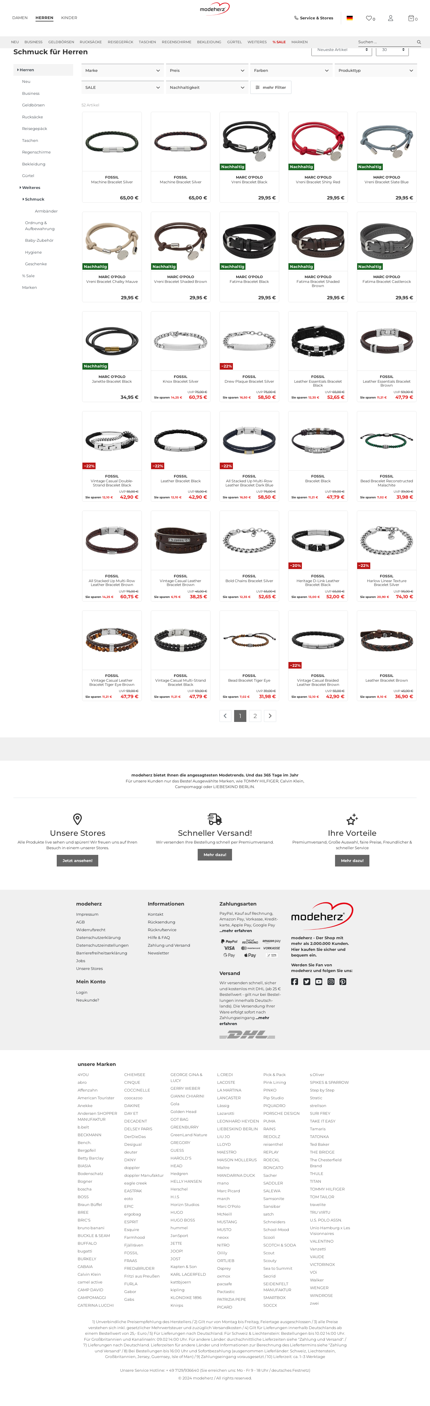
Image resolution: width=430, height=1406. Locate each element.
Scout (268, 1274)
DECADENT (135, 1142)
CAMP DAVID (90, 1310)
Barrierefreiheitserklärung (101, 973)
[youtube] (321, 1003)
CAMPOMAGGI (92, 1318)
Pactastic (226, 1312)
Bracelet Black (318, 499)
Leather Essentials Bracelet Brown (387, 401)
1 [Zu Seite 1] (240, 736)
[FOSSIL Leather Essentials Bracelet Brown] (386, 362)
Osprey (224, 1289)
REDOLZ (271, 1157)
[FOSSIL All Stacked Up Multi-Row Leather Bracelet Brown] (112, 561)
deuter (130, 1173)
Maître (223, 1188)
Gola (175, 1124)
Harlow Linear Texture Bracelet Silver (386, 600)
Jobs (80, 981)
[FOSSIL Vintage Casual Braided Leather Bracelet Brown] (318, 661)
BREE (83, 1233)
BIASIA (84, 1186)
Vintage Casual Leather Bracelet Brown (180, 600)
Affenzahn (88, 1111)
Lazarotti (225, 1134)
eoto (128, 1219)
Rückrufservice (162, 950)
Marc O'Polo (228, 1227)
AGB (80, 942)
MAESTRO (226, 1173)
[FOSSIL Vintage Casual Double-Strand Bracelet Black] (112, 461)
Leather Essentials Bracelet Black (318, 401)
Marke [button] (92, 91)
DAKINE (132, 1126)
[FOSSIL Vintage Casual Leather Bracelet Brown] (180, 561)
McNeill (224, 1235)
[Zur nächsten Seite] (270, 737)
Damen (20, 17)
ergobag (132, 1235)
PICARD (224, 1328)
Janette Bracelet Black (112, 399)
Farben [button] (262, 91)
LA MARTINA (229, 1111)
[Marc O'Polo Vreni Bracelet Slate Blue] (386, 162)
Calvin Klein (89, 1295)
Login (81, 1013)
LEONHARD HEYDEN (238, 1142)
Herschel (179, 1209)
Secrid (269, 1297)
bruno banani (91, 1248)
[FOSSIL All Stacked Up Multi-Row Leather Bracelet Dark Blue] (249, 461)
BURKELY (87, 1279)
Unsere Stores (89, 989)
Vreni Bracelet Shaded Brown (180, 299)
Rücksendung (161, 942)
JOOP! (177, 1271)
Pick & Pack (274, 1095)
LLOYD (224, 1165)
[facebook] (297, 1003)
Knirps (177, 1326)
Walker (317, 1301)
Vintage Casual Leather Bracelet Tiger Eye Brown (111, 700)
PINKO (270, 1111)
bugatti (85, 1271)
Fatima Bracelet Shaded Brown (318, 301)
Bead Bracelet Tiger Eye (249, 698)
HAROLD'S (181, 1178)
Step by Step (322, 1111)
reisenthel (273, 1165)
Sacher (270, 1196)
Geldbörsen (61, 42)
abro (82, 1103)
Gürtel (234, 42)
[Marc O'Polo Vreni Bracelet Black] (249, 162)
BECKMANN (90, 1155)
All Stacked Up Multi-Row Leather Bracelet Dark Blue (249, 501)
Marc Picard (228, 1212)
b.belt (83, 1147)
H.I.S (175, 1217)
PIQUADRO (274, 1126)
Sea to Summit (277, 1289)
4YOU (83, 1095)
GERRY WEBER (185, 1109)
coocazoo (133, 1119)
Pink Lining (274, 1103)
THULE (316, 1194)
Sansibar (271, 1227)
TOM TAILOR (322, 1217)
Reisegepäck (120, 42)
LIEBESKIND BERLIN (237, 1150)
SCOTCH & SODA (279, 1266)
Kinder (69, 17)
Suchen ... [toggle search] (389, 42)
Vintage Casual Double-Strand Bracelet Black (112, 501)
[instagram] (334, 1003)
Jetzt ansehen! (78, 881)
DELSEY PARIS (138, 1150)
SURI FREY (320, 1134)
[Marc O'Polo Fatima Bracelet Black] (249, 262)
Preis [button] (175, 91)
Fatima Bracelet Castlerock (387, 299)
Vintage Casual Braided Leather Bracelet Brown (318, 700)
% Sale (279, 42)
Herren (44, 17)
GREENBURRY (185, 1147)
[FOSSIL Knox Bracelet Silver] (180, 362)
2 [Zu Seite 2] (255, 736)
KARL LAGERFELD (188, 1295)
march (223, 1219)
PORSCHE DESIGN (281, 1134)
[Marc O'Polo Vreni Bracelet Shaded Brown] (180, 262)
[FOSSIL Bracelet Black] (318, 461)
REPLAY (271, 1173)
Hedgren (179, 1194)
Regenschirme (176, 42)
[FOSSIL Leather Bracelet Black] (180, 461)
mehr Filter (271, 108)
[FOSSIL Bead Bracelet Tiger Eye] (249, 661)
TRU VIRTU (320, 1233)
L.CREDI (225, 1095)
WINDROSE (321, 1316)
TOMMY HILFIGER (327, 1209)
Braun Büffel (90, 1225)
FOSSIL (131, 1274)
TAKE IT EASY (322, 1142)
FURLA (130, 1305)
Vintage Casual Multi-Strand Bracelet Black (180, 700)
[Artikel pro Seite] (392, 71)
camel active (90, 1302)
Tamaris (317, 1150)
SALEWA (271, 1212)
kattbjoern (181, 1302)
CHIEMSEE (134, 1095)
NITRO (223, 1266)
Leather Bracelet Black (181, 499)
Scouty (270, 1281)
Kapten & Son (184, 1287)
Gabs (129, 1320)
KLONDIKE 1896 (186, 1318)
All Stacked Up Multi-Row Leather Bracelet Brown (112, 600)
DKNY (130, 1181)
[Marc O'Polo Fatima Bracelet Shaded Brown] (318, 262)
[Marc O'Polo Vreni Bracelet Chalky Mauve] (112, 262)
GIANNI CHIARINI (187, 1116)
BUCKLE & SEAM (94, 1256)
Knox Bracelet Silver (181, 399)
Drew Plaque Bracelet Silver (249, 399)
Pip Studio (273, 1119)
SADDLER (273, 1204)
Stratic (316, 1119)
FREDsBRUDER (139, 1289)
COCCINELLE (137, 1111)
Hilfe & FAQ (159, 958)
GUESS (177, 1171)
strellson (318, 1126)
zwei (314, 1324)
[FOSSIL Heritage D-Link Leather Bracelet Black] (318, 561)
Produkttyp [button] (350, 91)
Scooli (269, 1258)
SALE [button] (91, 108)
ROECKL (271, 1181)
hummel (179, 1248)
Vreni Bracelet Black (249, 199)
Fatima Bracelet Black (249, 299)
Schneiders (274, 1243)
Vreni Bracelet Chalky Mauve (112, 299)
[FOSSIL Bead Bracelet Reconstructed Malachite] (386, 461)
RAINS (269, 1150)
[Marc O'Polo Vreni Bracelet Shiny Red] (318, 162)
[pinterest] (346, 1003)
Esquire (131, 1250)
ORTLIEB (225, 1281)
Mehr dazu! (215, 875)
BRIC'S (84, 1240)
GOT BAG (179, 1140)
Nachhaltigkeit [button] (185, 108)
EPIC (128, 1227)
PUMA (269, 1142)
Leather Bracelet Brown (387, 698)
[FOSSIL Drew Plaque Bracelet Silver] (249, 362)
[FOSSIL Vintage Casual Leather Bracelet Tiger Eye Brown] (112, 661)
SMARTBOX (274, 1318)
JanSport (179, 1256)
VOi (313, 1293)
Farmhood (134, 1258)
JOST (175, 1279)
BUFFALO (87, 1264)
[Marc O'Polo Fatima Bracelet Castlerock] (386, 262)
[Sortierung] (341, 71)
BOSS (83, 1217)
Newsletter (158, 973)
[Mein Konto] (392, 18)
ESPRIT (131, 1243)
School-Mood (276, 1250)
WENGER (319, 1308)
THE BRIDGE (322, 1173)
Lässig (223, 1126)
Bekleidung (209, 42)
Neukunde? (87, 1021)
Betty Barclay (91, 1178)
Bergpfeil (87, 1171)
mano (223, 1204)
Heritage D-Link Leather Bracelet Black (318, 600)
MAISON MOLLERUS (237, 1181)
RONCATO (273, 1188)
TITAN (315, 1202)
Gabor (130, 1312)
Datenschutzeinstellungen (102, 966)
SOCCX (270, 1326)
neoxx (223, 1258)
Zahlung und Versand (169, 966)
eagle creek (135, 1204)
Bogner (85, 1202)
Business (33, 42)
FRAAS (130, 1281)
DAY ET (131, 1134)
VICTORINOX (322, 1285)
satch (268, 1235)
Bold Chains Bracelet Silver (249, 598)
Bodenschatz (90, 1194)
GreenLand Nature (189, 1155)
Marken (299, 42)
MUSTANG (227, 1243)
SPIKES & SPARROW (329, 1103)
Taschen (147, 42)
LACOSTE (226, 1103)
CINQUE (132, 1103)
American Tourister (96, 1119)
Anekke (85, 1126)
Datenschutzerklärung (98, 958)
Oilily (222, 1274)
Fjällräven (133, 1266)
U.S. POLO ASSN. (326, 1240)
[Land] (349, 18)
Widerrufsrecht (90, 950)
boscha (85, 1209)
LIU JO (223, 1157)
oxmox (223, 1297)
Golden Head (183, 1132)
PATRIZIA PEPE (231, 1320)
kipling (178, 1310)
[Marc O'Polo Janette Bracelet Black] (112, 362)
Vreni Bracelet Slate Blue (386, 199)
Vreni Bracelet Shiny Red (318, 199)
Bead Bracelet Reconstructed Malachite (386, 501)
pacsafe (224, 1305)
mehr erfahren (237, 951)
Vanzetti (318, 1270)
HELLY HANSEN (186, 1202)
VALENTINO (322, 1262)
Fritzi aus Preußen (142, 1297)
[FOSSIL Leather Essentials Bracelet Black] (318, 362)
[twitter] (309, 1003)
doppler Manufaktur (144, 1196)
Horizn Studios (185, 1225)
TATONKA (319, 1157)
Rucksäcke (91, 42)
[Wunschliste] (370, 18)
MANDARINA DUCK (236, 1196)
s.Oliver (317, 1095)
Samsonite (273, 1219)
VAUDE (317, 1277)
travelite (318, 1225)
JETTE (176, 1264)
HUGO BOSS (183, 1240)
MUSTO (224, 1250)
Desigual (133, 1165)
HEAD (176, 1186)
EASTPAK (133, 1212)
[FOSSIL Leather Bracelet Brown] (386, 661)
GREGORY (180, 1163)
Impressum (87, 935)
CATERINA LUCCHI (96, 1326)
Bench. (84, 1163)
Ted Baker (319, 1165)
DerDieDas (135, 1157)
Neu (15, 42)
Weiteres (257, 42)
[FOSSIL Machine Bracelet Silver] (112, 162)
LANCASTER (229, 1119)
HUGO (177, 1233)
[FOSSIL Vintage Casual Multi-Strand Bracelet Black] (180, 661)
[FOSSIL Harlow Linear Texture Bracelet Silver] (386, 561)
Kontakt (155, 935)
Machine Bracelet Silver (112, 199)
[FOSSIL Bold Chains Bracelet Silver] (249, 561)
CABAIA (85, 1287)
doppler (132, 1188)
